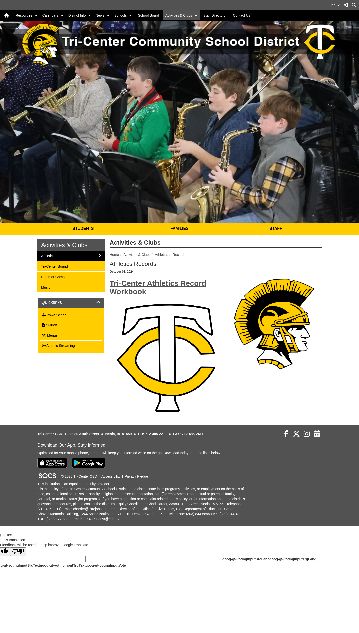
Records (179, 255)
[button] (36, 15)
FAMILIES (179, 228)
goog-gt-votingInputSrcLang (245, 559)
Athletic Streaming (58, 346)
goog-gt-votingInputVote (106, 565)
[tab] (71, 303)
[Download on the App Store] (52, 463)
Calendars (50, 15)
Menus (50, 335)
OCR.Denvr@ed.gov (103, 519)
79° (335, 5)
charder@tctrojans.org (90, 509)
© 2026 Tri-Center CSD (79, 476)
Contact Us (241, 15)
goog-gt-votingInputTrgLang (292, 559)
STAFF (275, 228)
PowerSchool (54, 315)
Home (114, 255)
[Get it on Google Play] (88, 463)
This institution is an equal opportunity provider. (73, 484)
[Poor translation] (18, 551)
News (100, 15)
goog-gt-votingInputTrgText (62, 565)
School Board (148, 15)
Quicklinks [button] (57, 302)
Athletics (161, 255)
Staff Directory (214, 15)
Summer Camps (53, 276)
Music (47, 287)
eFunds (50, 325)
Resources (24, 15)
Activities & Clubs (178, 15)
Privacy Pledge (136, 476)
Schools (120, 15)
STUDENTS (83, 228)
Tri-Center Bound (54, 266)
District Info (77, 15)
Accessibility (110, 476)
